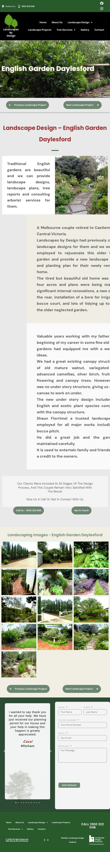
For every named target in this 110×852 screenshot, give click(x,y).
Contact (99, 29)
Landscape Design (80, 22)
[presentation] (80, 772)
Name (62, 707)
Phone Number (67, 720)
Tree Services (66, 29)
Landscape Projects (39, 29)
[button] (4, 751)
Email (62, 733)
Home (43, 22)
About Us (57, 22)
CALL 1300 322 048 (92, 825)
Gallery (85, 29)
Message (64, 746)
